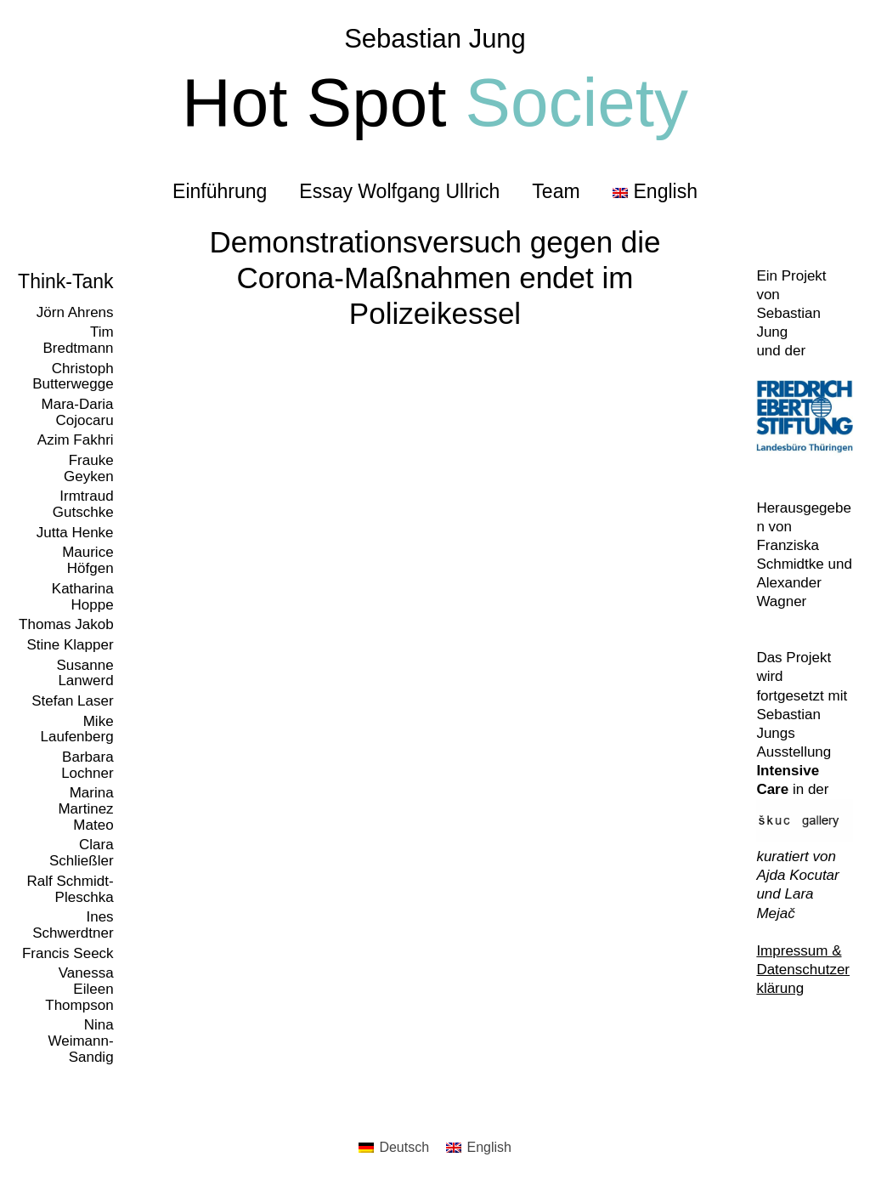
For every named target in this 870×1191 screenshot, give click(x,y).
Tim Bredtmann (77, 340)
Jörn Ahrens (75, 312)
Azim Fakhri (75, 440)
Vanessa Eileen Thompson (79, 988)
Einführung (219, 191)
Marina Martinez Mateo (85, 808)
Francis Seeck (68, 953)
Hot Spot (435, 102)
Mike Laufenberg (77, 729)
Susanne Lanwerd (84, 673)
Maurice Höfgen (87, 560)
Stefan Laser (72, 701)
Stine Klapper (70, 645)
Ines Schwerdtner (72, 925)
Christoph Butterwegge (72, 376)
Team (555, 191)
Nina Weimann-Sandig (80, 1040)
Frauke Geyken (89, 468)
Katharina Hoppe (83, 597)
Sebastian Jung (435, 39)
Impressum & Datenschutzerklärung (803, 969)
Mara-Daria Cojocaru (78, 412)
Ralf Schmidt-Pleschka (70, 889)
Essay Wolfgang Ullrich (399, 191)
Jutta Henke (75, 533)
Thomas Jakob (66, 624)
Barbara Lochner (87, 765)
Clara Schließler (81, 853)
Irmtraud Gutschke (83, 504)
